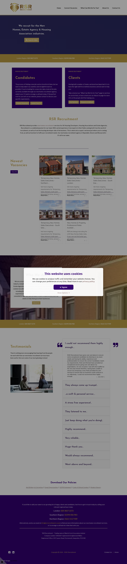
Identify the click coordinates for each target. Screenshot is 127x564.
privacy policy (88, 281)
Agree (63, 287)
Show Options (63, 293)
